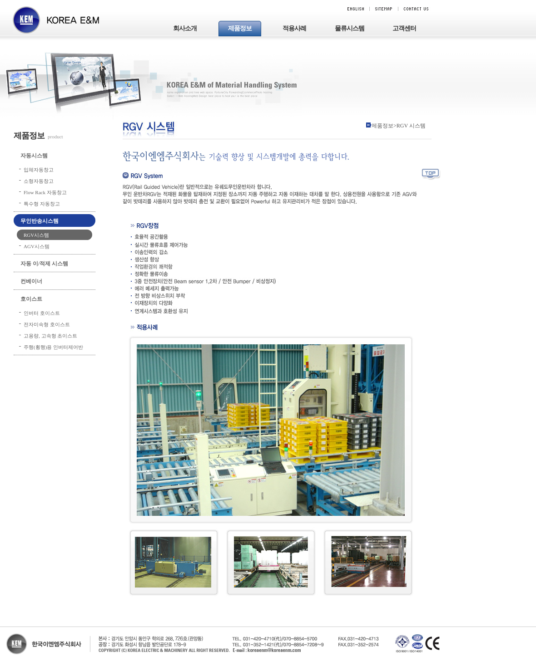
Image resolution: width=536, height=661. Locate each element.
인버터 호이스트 (42, 313)
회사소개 (185, 28)
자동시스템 (34, 155)
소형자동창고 (39, 181)
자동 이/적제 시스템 (44, 263)
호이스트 (31, 299)
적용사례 (294, 28)
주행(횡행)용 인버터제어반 (53, 347)
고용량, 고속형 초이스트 (50, 335)
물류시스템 (349, 28)
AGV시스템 (37, 246)
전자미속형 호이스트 (47, 324)
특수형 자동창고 (42, 203)
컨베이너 (31, 281)
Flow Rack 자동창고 (45, 192)
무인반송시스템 (39, 221)
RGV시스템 (36, 235)
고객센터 (404, 28)
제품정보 (240, 28)
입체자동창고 (39, 169)
